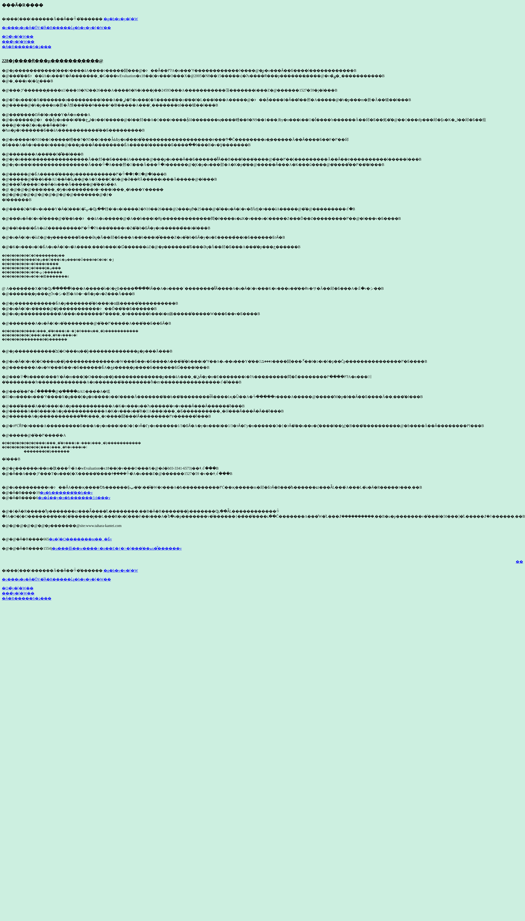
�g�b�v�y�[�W (121, 19)
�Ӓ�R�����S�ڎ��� (26, 47)
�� (519, 562)
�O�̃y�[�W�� (17, 37)
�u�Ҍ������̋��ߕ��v (66, 493)
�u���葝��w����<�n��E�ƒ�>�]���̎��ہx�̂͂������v (117, 548)
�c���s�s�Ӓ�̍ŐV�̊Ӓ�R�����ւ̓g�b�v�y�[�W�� (56, 28)
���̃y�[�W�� (18, 42)
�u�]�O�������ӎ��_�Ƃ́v (80, 539)
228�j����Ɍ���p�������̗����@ (52, 60)
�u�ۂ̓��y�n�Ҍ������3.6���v (74, 498)
